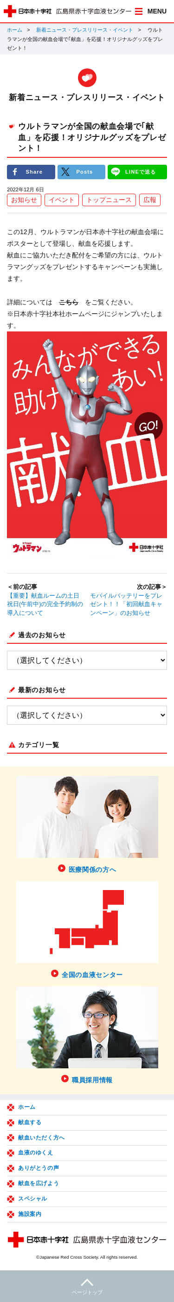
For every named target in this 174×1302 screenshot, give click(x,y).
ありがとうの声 (38, 1168)
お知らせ (24, 199)
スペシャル (32, 1198)
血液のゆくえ (35, 1152)
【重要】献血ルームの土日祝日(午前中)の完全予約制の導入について (45, 605)
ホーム (14, 30)
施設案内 (29, 1214)
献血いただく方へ (41, 1137)
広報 (149, 199)
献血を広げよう (38, 1183)
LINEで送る (140, 172)
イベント (62, 199)
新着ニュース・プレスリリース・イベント (84, 30)
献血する (29, 1122)
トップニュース (109, 199)
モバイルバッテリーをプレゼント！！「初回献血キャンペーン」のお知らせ (126, 605)
